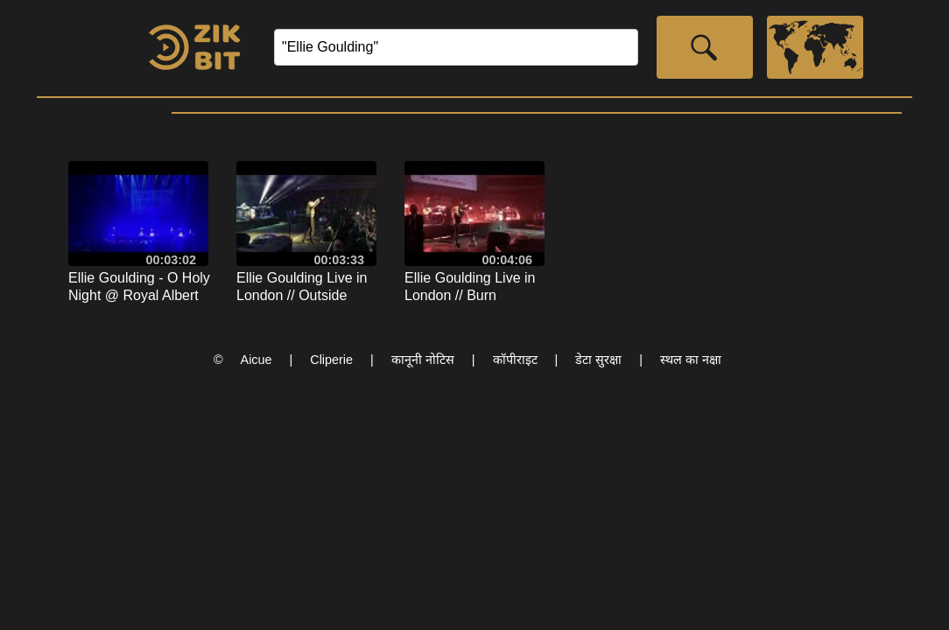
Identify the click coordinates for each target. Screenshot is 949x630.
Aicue (256, 360)
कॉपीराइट (515, 360)
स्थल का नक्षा (690, 360)
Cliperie (331, 360)
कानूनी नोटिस (422, 360)
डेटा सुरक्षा (598, 360)
